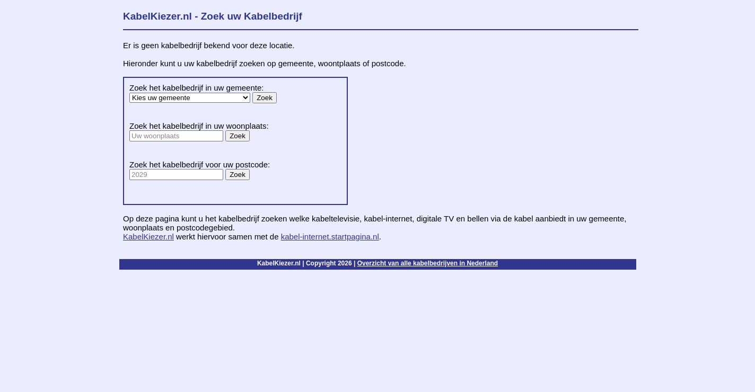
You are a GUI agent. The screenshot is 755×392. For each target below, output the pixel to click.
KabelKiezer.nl (148, 236)
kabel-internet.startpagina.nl (330, 236)
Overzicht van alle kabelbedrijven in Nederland (427, 263)
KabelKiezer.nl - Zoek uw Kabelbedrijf (212, 16)
